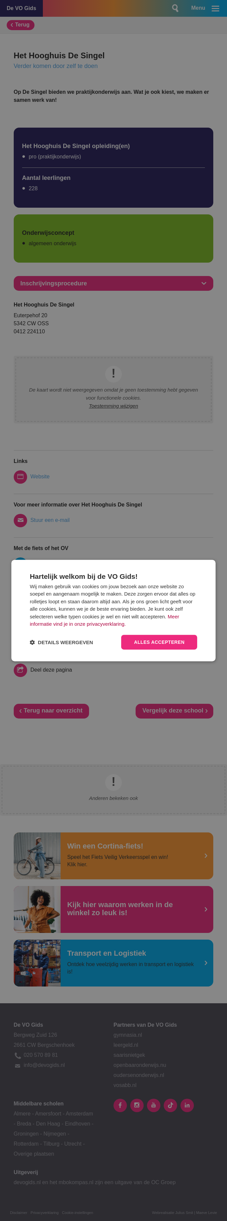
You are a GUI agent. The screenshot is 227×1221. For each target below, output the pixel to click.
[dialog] (113, 610)
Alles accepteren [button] (159, 642)
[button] (61, 642)
